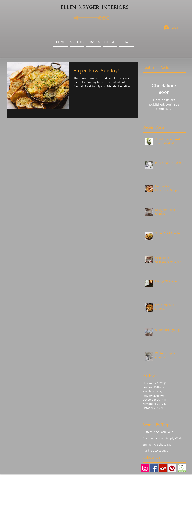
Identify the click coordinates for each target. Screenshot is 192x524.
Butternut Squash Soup (158, 432)
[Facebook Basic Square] (154, 468)
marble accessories (155, 450)
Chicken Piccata (153, 438)
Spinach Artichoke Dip (157, 444)
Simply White (174, 438)
